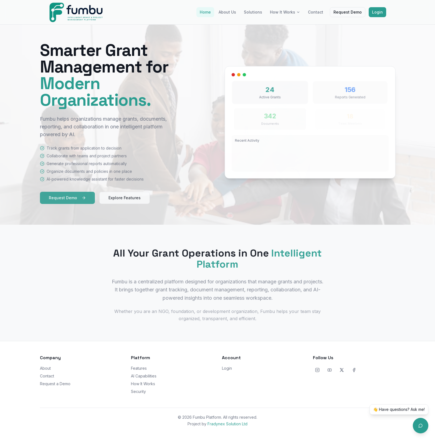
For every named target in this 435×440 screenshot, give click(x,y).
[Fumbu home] (76, 12)
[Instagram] (317, 370)
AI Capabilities (143, 376)
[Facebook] (354, 370)
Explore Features (124, 200)
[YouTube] (329, 370)
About (45, 368)
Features (139, 368)
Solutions (253, 12)
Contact (315, 12)
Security (138, 391)
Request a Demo (55, 383)
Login (377, 12)
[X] (341, 370)
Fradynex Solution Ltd (227, 423)
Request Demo (347, 12)
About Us (227, 12)
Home (205, 12)
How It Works (285, 12)
